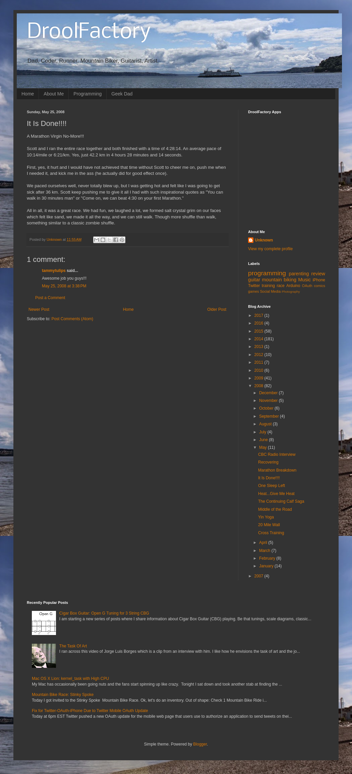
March (265, 550)
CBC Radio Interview (276, 454)
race (280, 285)
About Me (54, 93)
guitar (254, 279)
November (269, 400)
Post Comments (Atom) (72, 318)
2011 (259, 362)
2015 (259, 331)
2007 (259, 576)
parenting (299, 273)
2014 (259, 339)
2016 (259, 323)
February (267, 558)
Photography (291, 291)
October (267, 408)
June (264, 439)
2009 (259, 378)
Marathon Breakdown (277, 470)
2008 (259, 385)
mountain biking (279, 279)
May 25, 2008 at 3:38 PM (64, 286)
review (318, 273)
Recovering (268, 462)
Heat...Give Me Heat (276, 493)
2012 (259, 354)
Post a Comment (50, 297)
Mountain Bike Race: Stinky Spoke (63, 694)
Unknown (264, 240)
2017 (259, 315)
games (253, 291)
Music (304, 279)
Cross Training (271, 533)
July (263, 432)
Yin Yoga (266, 517)
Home (27, 93)
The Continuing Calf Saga (281, 501)
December (269, 393)
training (268, 285)
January (267, 566)
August (266, 424)
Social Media (270, 291)
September (269, 416)
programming (267, 273)
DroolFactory (89, 32)
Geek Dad (121, 93)
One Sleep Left (271, 485)
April (263, 542)
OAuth (307, 286)
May (263, 447)
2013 (259, 346)
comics (319, 286)
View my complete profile (270, 249)
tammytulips (54, 270)
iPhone (319, 280)
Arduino (293, 285)
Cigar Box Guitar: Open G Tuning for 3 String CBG (104, 613)
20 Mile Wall (269, 524)
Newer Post (38, 309)
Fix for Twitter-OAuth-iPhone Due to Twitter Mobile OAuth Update (90, 710)
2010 (259, 370)
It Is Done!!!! (269, 478)
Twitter (254, 285)
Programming (87, 93)
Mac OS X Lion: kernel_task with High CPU (70, 678)
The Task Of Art (73, 646)
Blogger (200, 744)
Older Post (216, 309)
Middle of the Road (275, 509)
